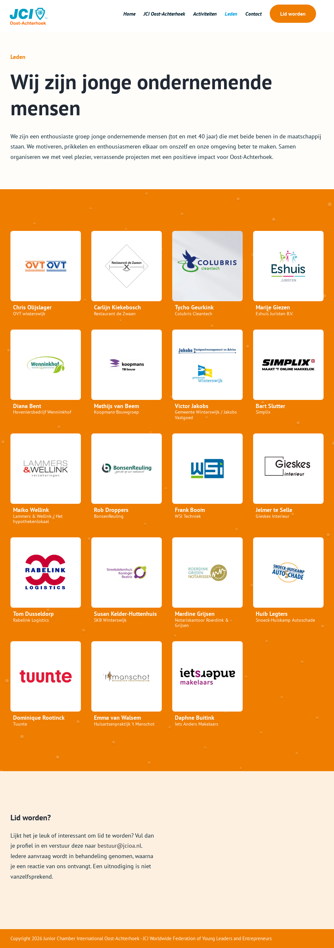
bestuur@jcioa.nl (119, 845)
